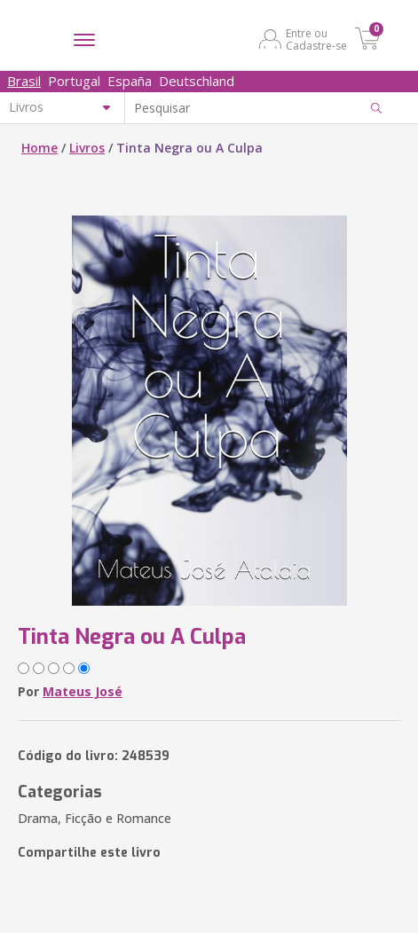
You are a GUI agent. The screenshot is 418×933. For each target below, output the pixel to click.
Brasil (24, 81)
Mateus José (82, 691)
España (129, 81)
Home (39, 147)
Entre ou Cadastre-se (316, 39)
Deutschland (196, 81)
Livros (87, 147)
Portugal (74, 81)
